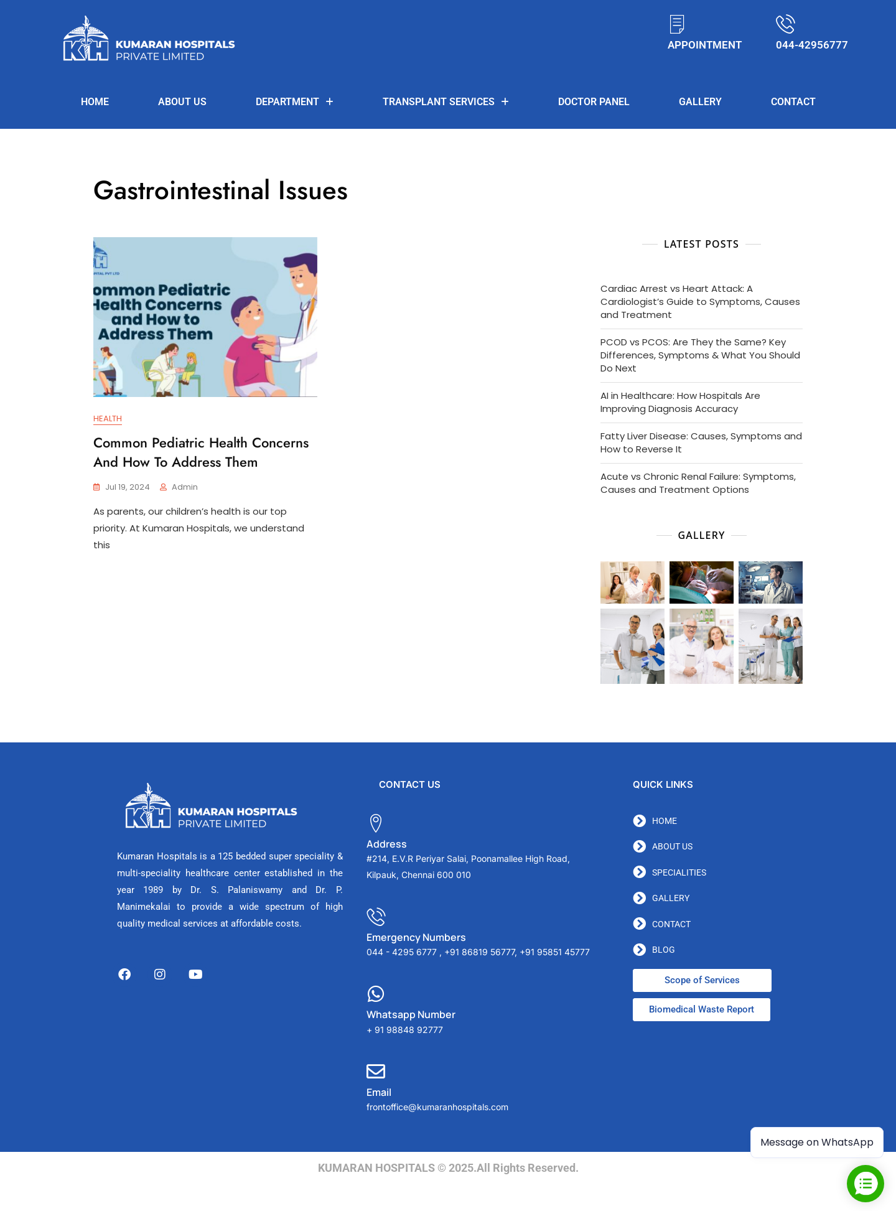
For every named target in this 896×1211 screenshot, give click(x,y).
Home (95, 102)
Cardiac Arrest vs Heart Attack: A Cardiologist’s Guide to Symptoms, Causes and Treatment (700, 301)
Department (295, 102)
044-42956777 (812, 45)
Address (386, 844)
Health (107, 418)
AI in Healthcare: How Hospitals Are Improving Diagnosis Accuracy (680, 402)
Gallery (700, 102)
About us (182, 102)
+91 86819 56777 (479, 952)
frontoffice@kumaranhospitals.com (437, 1106)
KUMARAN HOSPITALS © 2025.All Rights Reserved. (448, 1167)
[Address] (375, 823)
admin (185, 487)
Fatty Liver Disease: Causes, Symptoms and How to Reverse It (701, 442)
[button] (294, 102)
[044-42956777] (785, 24)
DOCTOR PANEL (594, 102)
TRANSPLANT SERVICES (446, 102)
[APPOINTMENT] (677, 24)
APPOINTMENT (705, 45)
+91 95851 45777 (555, 952)
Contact (793, 102)
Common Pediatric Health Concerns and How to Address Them (201, 452)
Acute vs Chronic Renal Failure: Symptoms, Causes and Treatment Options (698, 483)
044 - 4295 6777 (401, 952)
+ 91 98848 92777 (404, 1029)
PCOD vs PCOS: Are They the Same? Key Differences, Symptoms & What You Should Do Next (700, 355)
